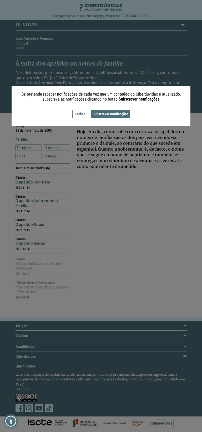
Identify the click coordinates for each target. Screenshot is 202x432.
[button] (10, 421)
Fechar (80, 113)
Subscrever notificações (110, 113)
